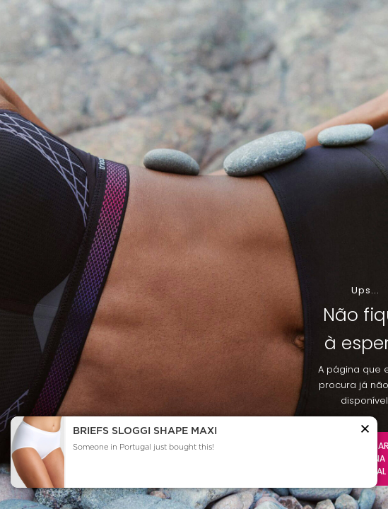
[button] (365, 431)
